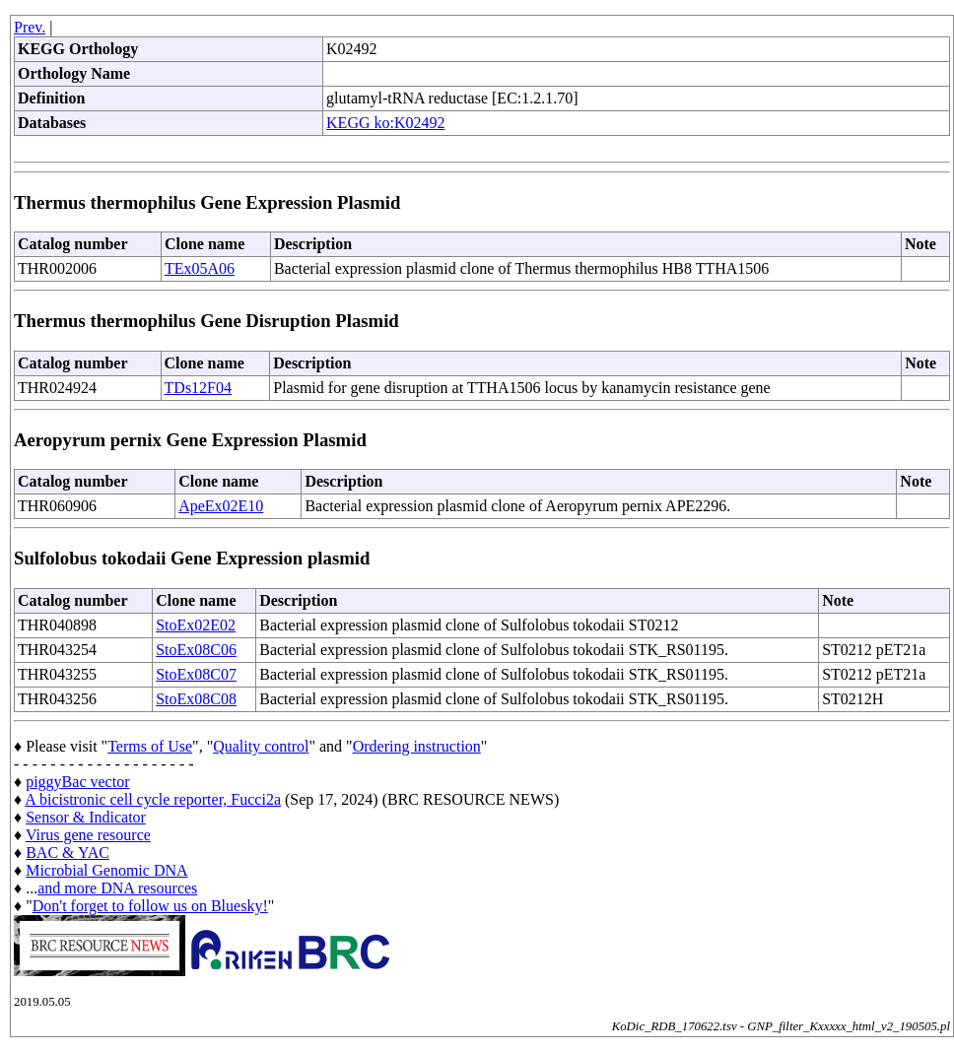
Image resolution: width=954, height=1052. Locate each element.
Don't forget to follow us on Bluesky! (150, 905)
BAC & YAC (67, 852)
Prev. (29, 27)
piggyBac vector (77, 781)
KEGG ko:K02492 (385, 122)
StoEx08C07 (196, 674)
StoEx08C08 (196, 698)
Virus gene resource (88, 834)
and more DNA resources (117, 888)
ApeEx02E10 (220, 505)
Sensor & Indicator (86, 817)
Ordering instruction (417, 746)
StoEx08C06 (196, 649)
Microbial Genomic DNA (106, 870)
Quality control (260, 746)
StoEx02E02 (196, 625)
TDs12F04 (198, 387)
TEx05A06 (200, 268)
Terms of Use (149, 746)
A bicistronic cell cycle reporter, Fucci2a (153, 799)
